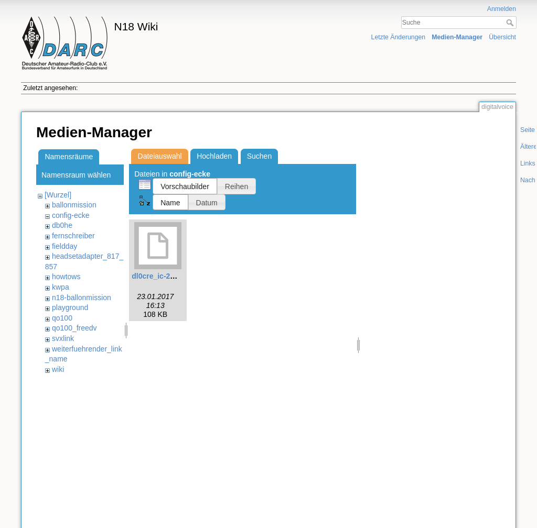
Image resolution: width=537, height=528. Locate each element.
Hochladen (214, 156)
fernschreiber (73, 236)
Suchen (259, 156)
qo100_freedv (74, 328)
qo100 (62, 318)
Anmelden (501, 9)
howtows (66, 276)
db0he (62, 225)
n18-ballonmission (81, 297)
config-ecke (71, 215)
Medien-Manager (457, 37)
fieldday (64, 246)
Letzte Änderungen (398, 37)
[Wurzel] (58, 195)
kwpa (60, 287)
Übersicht (502, 37)
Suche (511, 22)
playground (70, 307)
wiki (58, 369)
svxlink (63, 338)
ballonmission (74, 205)
